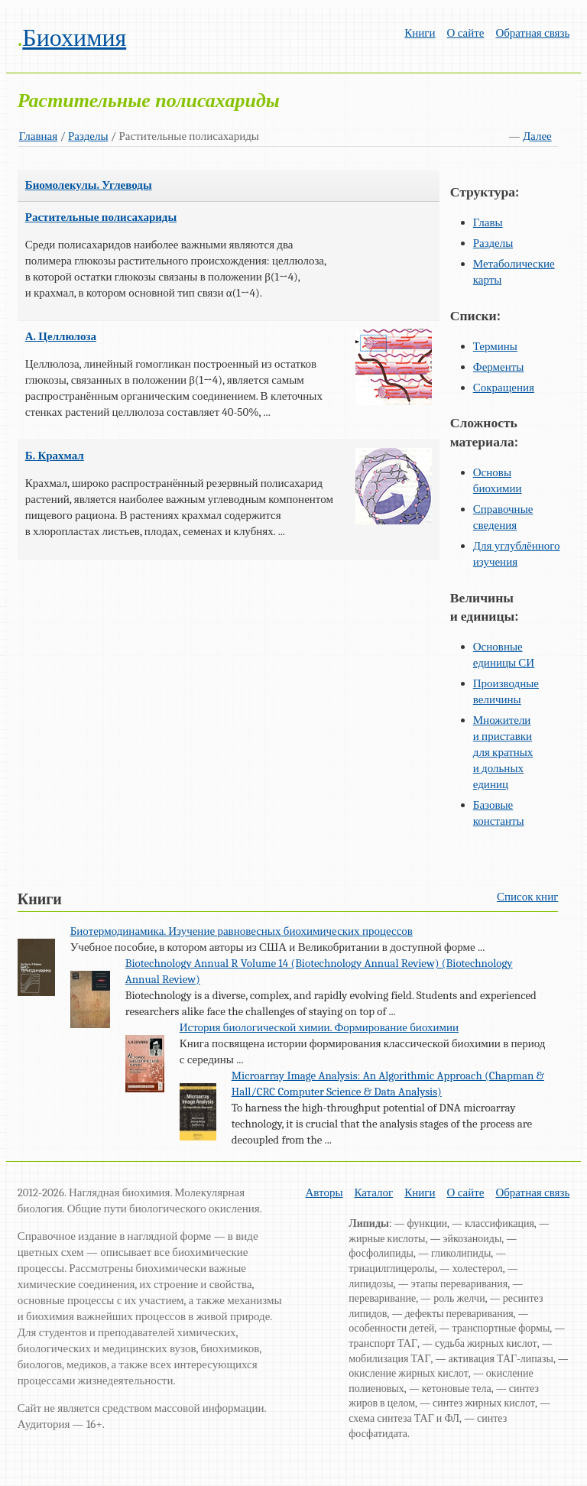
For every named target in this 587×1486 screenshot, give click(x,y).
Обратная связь (532, 33)
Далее (537, 136)
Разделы (88, 136)
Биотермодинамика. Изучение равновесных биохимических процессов (241, 931)
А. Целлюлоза (60, 336)
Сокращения (503, 387)
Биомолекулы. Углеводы (88, 185)
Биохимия (74, 38)
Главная (38, 136)
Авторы (324, 1192)
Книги (419, 33)
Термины (495, 346)
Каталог (374, 1192)
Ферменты (498, 367)
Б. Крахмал (54, 455)
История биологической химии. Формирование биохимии (319, 1027)
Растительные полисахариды (101, 217)
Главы (488, 222)
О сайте (466, 33)
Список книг (527, 897)
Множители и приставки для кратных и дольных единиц (503, 752)
